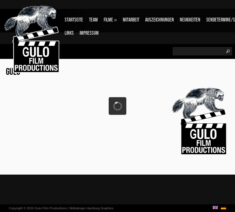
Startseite (74, 20)
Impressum (89, 33)
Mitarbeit (131, 20)
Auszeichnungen (159, 20)
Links (69, 33)
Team (93, 20)
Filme (110, 20)
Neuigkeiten (190, 20)
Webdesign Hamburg (84, 208)
